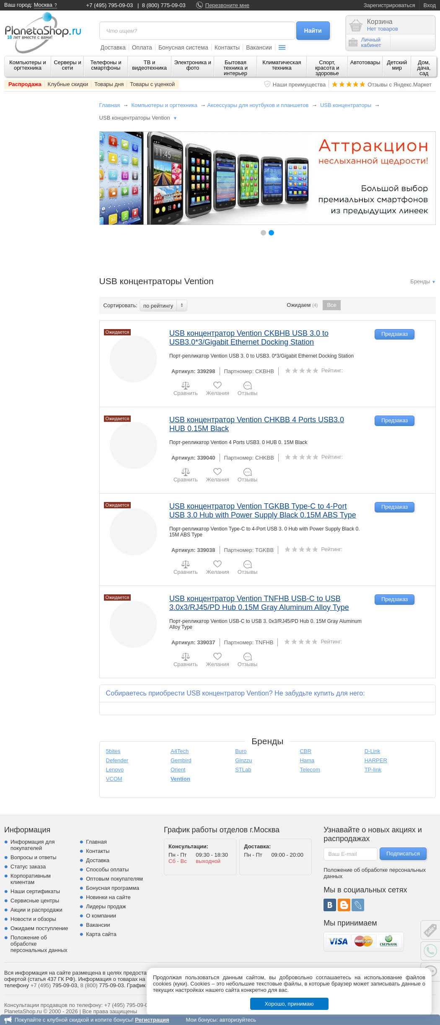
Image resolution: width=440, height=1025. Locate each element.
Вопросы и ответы (33, 857)
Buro (240, 751)
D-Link (372, 751)
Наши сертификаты (35, 891)
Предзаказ (394, 334)
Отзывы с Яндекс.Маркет (400, 84)
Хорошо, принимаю (289, 1004)
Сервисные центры (34, 900)
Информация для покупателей (32, 845)
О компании (101, 916)
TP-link (373, 769)
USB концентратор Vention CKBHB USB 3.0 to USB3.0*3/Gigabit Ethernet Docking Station (249, 337)
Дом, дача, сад (424, 67)
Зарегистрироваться (389, 5)
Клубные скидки (68, 84)
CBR (305, 751)
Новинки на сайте (108, 897)
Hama (307, 760)
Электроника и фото (193, 65)
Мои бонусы (201, 1020)
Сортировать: (120, 305)
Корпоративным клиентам (30, 879)
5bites (113, 751)
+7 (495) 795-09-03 (109, 5)
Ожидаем (302, 305)
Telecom (310, 769)
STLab (243, 769)
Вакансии (259, 47)
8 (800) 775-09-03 (164, 5)
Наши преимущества (299, 84)
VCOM (114, 779)
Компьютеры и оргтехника (27, 65)
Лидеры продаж (106, 906)
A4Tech (180, 751)
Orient (178, 769)
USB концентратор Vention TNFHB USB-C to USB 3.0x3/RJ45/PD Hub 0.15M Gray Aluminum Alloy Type (259, 603)
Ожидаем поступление (39, 928)
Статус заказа (28, 866)
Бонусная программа (112, 888)
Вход (430, 5)
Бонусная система (183, 47)
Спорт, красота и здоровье (327, 67)
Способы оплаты (107, 869)
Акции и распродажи (36, 910)
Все (331, 305)
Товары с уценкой (152, 84)
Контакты (227, 47)
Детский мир (397, 65)
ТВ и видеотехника (149, 65)
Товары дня (109, 84)
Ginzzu (243, 760)
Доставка (113, 47)
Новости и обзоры (33, 919)
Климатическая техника (281, 65)
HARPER (376, 760)
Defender (117, 760)
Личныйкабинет (365, 42)
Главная (109, 105)
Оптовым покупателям (114, 879)
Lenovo (115, 769)
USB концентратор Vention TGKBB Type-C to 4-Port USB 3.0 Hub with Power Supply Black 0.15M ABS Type (262, 510)
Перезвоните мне (227, 5)
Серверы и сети (67, 65)
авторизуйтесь (238, 1020)
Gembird (181, 760)
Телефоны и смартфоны (105, 65)
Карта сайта (101, 934)
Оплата (142, 47)
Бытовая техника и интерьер (235, 67)
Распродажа (24, 84)
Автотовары (365, 62)
